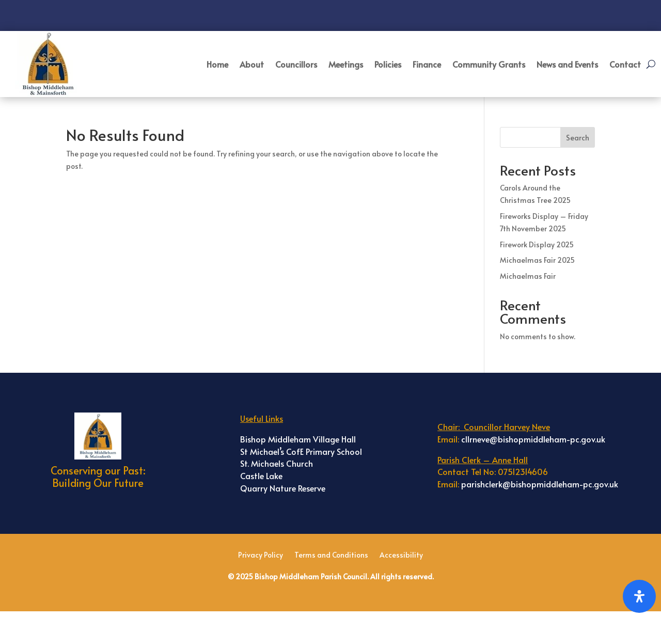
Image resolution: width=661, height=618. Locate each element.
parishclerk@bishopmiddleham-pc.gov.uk (539, 483)
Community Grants (488, 64)
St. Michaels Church (276, 463)
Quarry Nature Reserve (282, 488)
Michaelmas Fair (528, 276)
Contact (625, 64)
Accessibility (401, 555)
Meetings (345, 64)
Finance (427, 64)
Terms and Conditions (331, 555)
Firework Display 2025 (537, 244)
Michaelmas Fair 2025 (537, 260)
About (252, 64)
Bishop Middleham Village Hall (298, 439)
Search (577, 137)
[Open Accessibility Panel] (639, 596)
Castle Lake (261, 475)
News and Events (567, 64)
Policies (387, 64)
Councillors (296, 64)
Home (217, 64)
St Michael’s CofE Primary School (301, 451)
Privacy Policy (260, 555)
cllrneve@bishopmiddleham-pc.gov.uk (533, 439)
